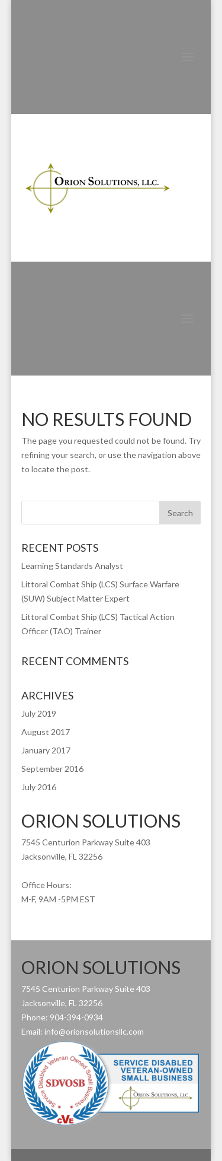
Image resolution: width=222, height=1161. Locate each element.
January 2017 (45, 750)
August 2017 (45, 732)
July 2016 (38, 787)
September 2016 (52, 769)
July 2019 (38, 713)
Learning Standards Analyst (72, 566)
